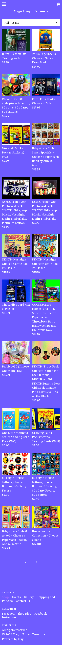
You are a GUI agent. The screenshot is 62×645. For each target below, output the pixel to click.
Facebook (8, 613)
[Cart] (58, 4)
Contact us (23, 600)
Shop (5, 597)
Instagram (9, 617)
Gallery (29, 597)
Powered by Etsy (12, 639)
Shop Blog (25, 613)
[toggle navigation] (4, 4)
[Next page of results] (36, 562)
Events (16, 597)
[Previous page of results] (25, 562)
